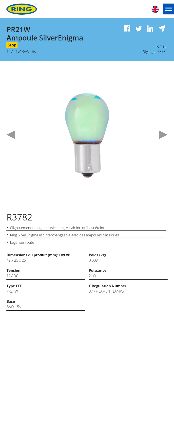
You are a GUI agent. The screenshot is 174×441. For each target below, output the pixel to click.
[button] (168, 9)
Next (163, 134)
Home (159, 46)
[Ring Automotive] (31, 9)
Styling (148, 51)
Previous (10, 134)
